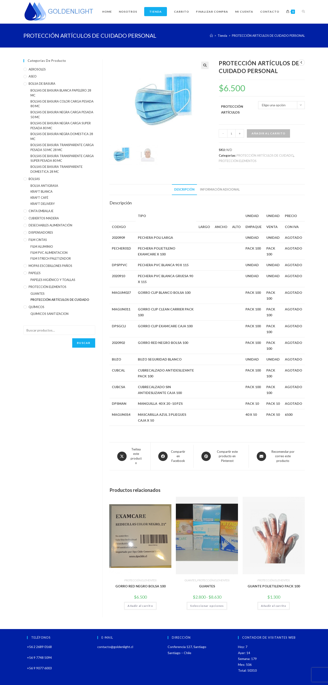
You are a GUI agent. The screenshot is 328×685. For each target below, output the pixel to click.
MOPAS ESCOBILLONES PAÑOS (50, 266)
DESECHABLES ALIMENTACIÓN (50, 225)
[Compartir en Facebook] (172, 456)
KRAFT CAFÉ (39, 197)
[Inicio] (211, 35)
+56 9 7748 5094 (39, 657)
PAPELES (35, 273)
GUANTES (190, 580)
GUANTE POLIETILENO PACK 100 (274, 586)
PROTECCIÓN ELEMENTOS (237, 161)
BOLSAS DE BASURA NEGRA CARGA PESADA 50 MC (61, 114)
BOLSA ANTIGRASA (44, 186)
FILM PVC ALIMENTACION (49, 252)
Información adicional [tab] (220, 189)
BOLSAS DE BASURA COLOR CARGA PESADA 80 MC (62, 103)
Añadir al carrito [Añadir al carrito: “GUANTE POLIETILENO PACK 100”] (273, 606)
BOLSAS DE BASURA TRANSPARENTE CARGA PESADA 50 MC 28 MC (62, 147)
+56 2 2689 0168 (39, 647)
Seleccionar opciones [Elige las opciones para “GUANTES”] (207, 606)
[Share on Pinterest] (221, 456)
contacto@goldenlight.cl (115, 647)
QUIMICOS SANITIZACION (49, 314)
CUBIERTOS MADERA (44, 218)
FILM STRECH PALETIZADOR (50, 258)
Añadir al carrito (268, 133)
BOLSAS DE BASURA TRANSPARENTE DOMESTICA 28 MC (56, 169)
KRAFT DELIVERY (42, 204)
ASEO (33, 76)
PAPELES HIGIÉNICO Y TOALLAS (52, 280)
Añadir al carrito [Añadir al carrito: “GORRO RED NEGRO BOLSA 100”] (140, 606)
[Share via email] (277, 456)
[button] (205, 65)
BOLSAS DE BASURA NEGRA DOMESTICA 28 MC (61, 136)
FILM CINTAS (38, 240)
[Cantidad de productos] (231, 133)
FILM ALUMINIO (41, 246)
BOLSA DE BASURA (42, 83)
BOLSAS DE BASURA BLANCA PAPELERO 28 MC (60, 92)
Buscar (83, 343)
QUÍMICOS (36, 307)
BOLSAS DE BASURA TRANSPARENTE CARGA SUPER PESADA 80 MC (62, 158)
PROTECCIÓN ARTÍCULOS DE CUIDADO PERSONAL (268, 35)
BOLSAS (34, 179)
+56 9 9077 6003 (39, 668)
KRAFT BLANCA (41, 191)
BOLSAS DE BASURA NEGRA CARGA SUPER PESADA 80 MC (60, 125)
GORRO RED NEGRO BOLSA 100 (140, 586)
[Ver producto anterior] (301, 62)
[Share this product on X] (130, 456)
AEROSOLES (37, 69)
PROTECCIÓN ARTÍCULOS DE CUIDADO (265, 155)
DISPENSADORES (41, 232)
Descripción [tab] (184, 189)
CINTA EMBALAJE (41, 211)
